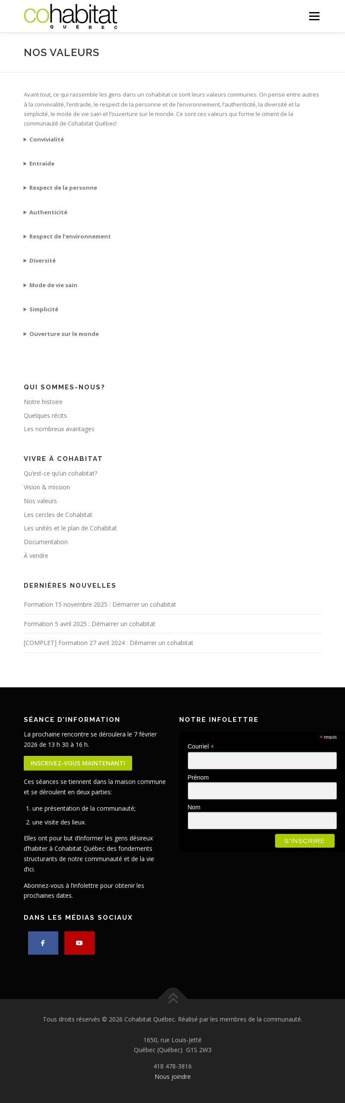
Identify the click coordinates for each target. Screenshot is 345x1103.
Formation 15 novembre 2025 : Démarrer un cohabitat (100, 604)
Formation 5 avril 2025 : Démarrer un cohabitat (89, 624)
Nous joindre (173, 1076)
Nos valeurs (40, 501)
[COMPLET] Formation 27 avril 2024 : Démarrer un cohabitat (108, 643)
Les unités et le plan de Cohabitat (70, 528)
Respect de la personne (63, 187)
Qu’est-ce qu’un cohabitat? (60, 473)
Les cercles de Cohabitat (58, 515)
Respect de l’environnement (70, 236)
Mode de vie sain (53, 285)
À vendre (36, 556)
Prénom (198, 777)
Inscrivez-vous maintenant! (78, 763)
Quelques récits (45, 415)
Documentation (46, 542)
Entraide (41, 163)
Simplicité (43, 309)
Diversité (42, 260)
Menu (314, 16)
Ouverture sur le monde (64, 334)
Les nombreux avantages (59, 429)
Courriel (201, 747)
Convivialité (46, 139)
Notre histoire (43, 402)
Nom (194, 807)
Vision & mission (47, 487)
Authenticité (48, 212)
